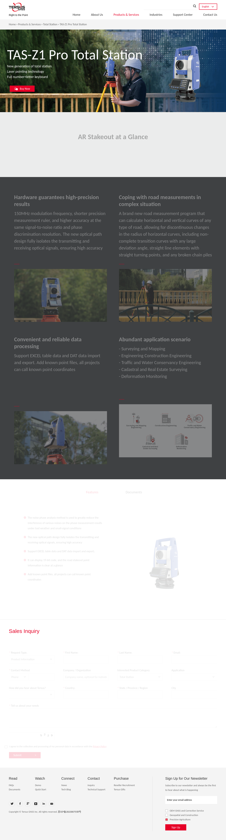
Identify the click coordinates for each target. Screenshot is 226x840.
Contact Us (210, 15)
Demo (38, 785)
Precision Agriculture (178, 819)
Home (76, 15)
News (64, 785)
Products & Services (126, 15)
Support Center (182, 15)
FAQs (11, 785)
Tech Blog (66, 789)
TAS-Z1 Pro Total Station (73, 24)
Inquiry (91, 785)
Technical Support (96, 789)
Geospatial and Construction (181, 815)
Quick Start (40, 789)
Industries (156, 15)
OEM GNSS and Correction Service (184, 810)
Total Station (50, 24)
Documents (14, 789)
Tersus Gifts (119, 789)
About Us (97, 15)
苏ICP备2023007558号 (69, 811)
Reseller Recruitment (124, 785)
